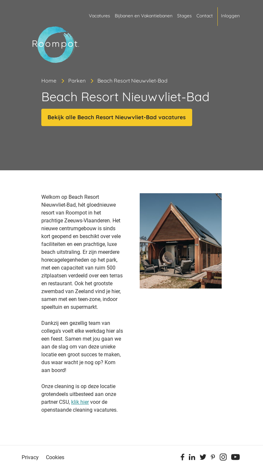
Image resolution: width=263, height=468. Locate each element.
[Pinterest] (213, 458)
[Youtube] (235, 458)
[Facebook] (182, 458)
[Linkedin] (192, 458)
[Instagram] (223, 458)
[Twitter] (203, 458)
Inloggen (230, 16)
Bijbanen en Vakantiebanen (143, 16)
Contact (204, 16)
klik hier (80, 402)
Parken (77, 80)
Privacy (30, 457)
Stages (184, 16)
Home (48, 80)
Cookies (55, 457)
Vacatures (99, 16)
